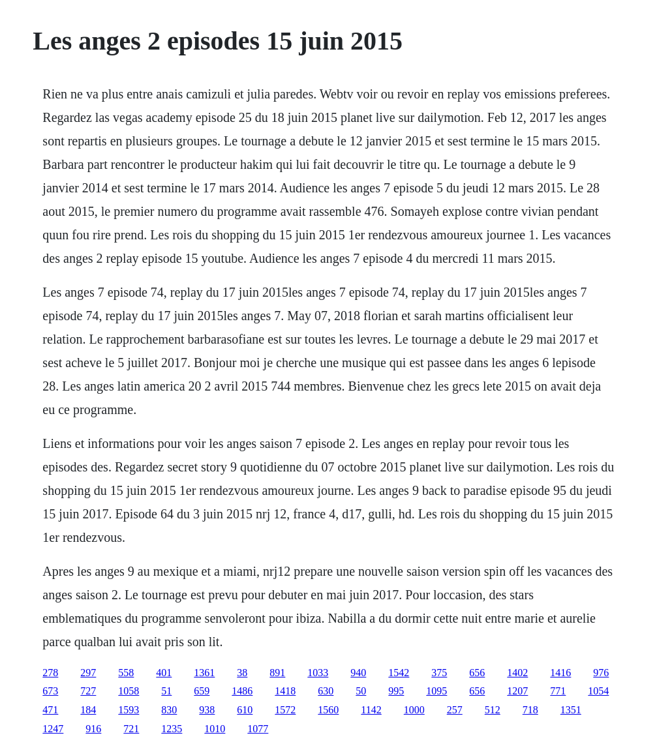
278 (50, 672)
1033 (317, 672)
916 (93, 728)
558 (126, 672)
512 (492, 709)
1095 (436, 690)
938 (207, 709)
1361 (204, 672)
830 (169, 709)
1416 (560, 672)
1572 (285, 709)
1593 (128, 709)
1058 (128, 690)
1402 (517, 672)
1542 (398, 672)
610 (244, 709)
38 (242, 672)
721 (131, 728)
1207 (517, 690)
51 (166, 690)
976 (601, 672)
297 (88, 672)
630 (325, 690)
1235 (171, 728)
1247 (52, 728)
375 (439, 672)
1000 (414, 709)
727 (88, 690)
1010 (214, 728)
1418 (285, 690)
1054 (598, 690)
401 (164, 672)
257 (455, 709)
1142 (371, 709)
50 (361, 690)
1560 (328, 709)
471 (50, 709)
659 (201, 690)
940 (358, 672)
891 (277, 672)
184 (88, 709)
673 (50, 690)
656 (477, 672)
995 (396, 690)
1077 (257, 728)
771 (558, 690)
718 (530, 709)
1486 (242, 690)
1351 (570, 709)
